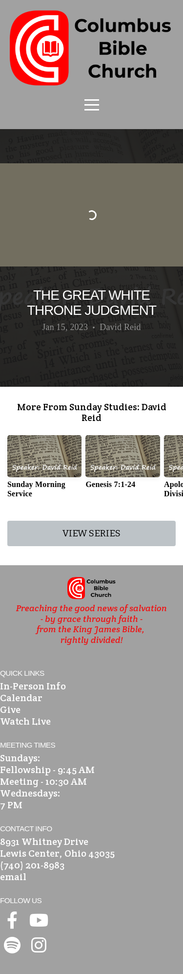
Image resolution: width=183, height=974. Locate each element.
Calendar (21, 697)
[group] (44, 470)
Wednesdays (29, 793)
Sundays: (20, 758)
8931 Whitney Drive (44, 841)
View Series (91, 533)
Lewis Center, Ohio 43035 (57, 853)
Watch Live (25, 721)
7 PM (11, 804)
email (13, 876)
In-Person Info (33, 686)
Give (10, 709)
